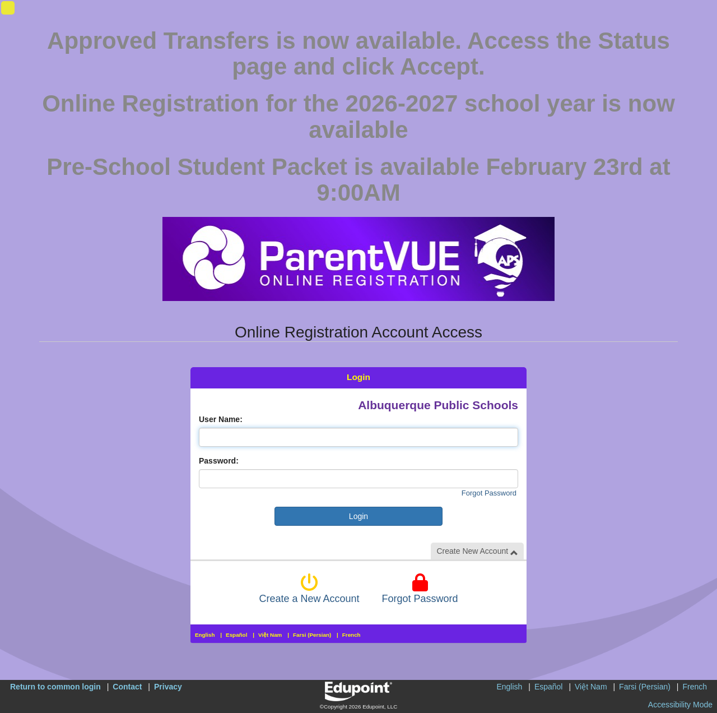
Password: (219, 460)
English (205, 635)
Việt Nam (270, 635)
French (351, 635)
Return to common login (55, 686)
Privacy (168, 686)
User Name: (221, 419)
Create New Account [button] (477, 551)
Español (236, 635)
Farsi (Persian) (312, 635)
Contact (127, 686)
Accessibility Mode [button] (680, 704)
